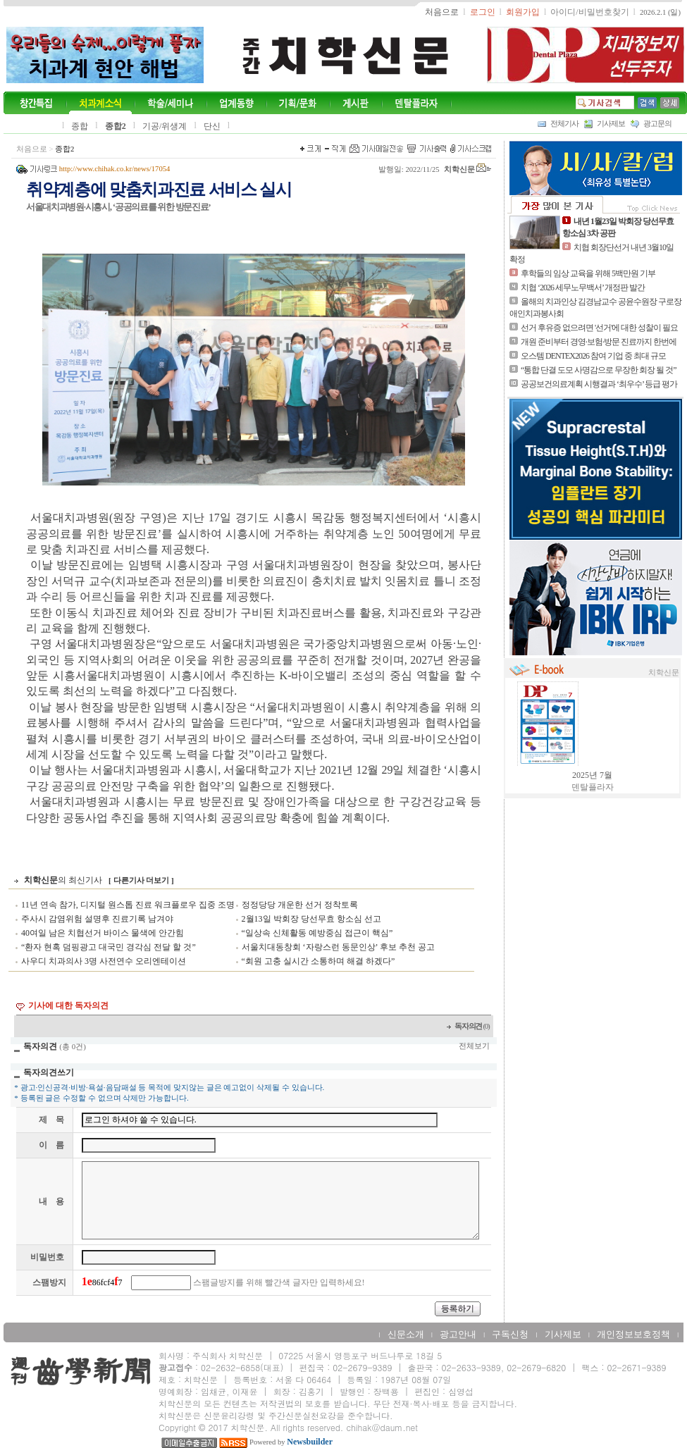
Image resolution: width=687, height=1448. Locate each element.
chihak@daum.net (382, 1427)
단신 (212, 126)
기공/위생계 (164, 126)
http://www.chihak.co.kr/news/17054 (115, 169)
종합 (79, 126)
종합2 (115, 126)
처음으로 (31, 149)
